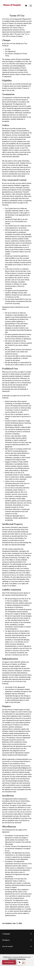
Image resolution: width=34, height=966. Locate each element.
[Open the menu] (30, 5)
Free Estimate (9, 962)
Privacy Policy (12, 959)
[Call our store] (19, 962)
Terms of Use (21, 959)
